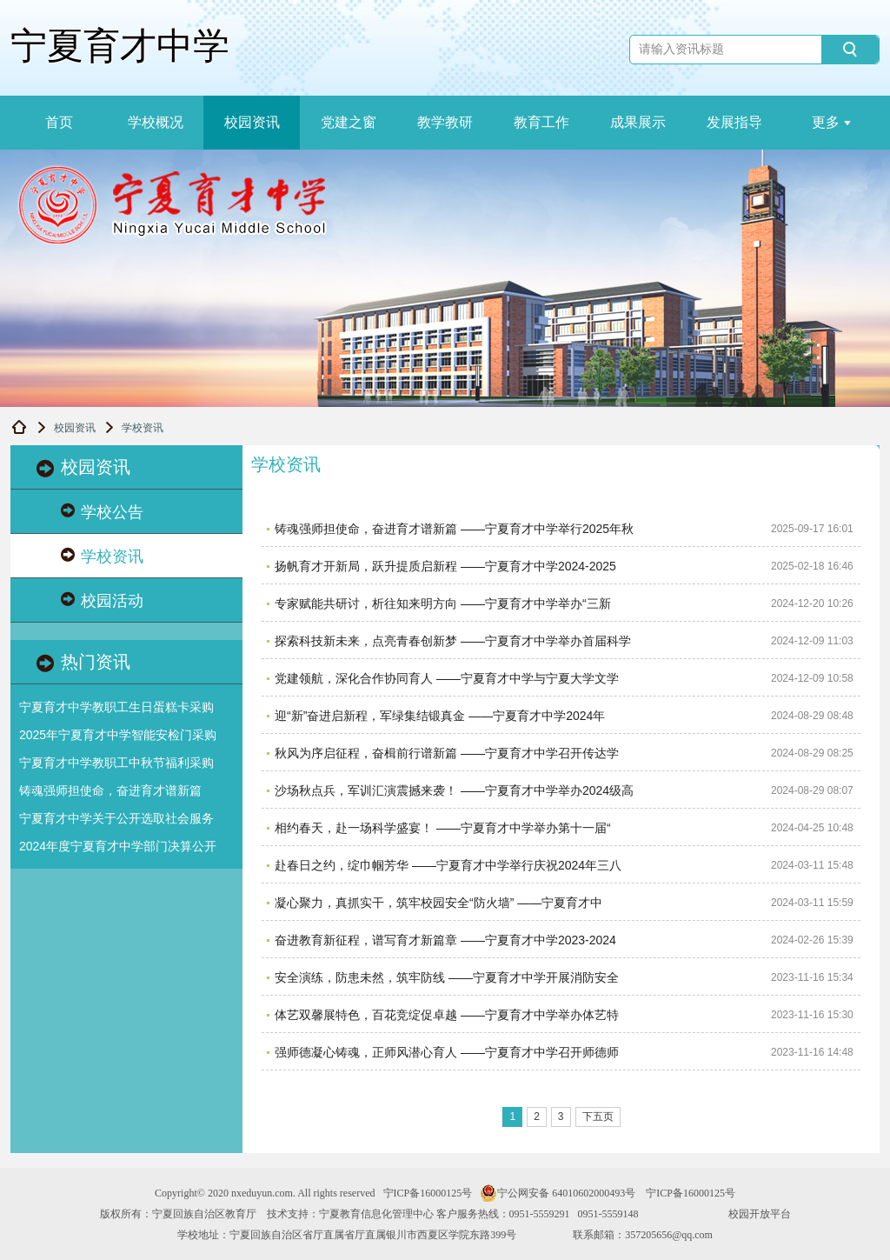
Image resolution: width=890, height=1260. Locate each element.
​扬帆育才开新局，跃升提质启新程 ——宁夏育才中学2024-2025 (445, 566)
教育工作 (541, 122)
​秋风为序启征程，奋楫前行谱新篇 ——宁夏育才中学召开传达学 (447, 753)
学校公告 (102, 512)
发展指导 (734, 122)
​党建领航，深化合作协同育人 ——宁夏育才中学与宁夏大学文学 (447, 678)
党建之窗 (348, 122)
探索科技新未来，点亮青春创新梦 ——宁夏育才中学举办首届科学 (453, 641)
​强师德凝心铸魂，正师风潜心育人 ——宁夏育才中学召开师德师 (447, 1052)
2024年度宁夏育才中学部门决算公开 (117, 846)
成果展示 (638, 122)
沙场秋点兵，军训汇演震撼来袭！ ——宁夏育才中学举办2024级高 (454, 790)
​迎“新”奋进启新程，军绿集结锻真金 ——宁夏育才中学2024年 (440, 716)
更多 (831, 122)
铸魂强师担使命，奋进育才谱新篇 (110, 790)
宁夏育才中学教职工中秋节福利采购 (116, 763)
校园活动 (102, 600)
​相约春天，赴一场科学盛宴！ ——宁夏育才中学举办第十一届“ (443, 828)
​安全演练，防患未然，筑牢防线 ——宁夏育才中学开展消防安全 (447, 977)
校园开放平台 (759, 1214)
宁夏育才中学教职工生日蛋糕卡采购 (116, 707)
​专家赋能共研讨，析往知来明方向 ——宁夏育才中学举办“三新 (443, 603)
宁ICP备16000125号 (428, 1193)
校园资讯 (252, 122)
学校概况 (155, 122)
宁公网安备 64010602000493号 (557, 1193)
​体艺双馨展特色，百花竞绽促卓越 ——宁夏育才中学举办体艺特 (447, 1015)
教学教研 (445, 122)
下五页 (598, 1116)
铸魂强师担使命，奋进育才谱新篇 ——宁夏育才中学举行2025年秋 (454, 529)
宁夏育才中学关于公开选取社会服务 (116, 818)
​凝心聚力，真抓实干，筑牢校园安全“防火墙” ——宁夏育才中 (438, 903)
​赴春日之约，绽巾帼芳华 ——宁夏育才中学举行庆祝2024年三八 (448, 865)
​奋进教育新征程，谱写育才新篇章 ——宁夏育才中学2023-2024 (445, 940)
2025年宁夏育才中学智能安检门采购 (117, 735)
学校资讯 (102, 556)
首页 (59, 122)
